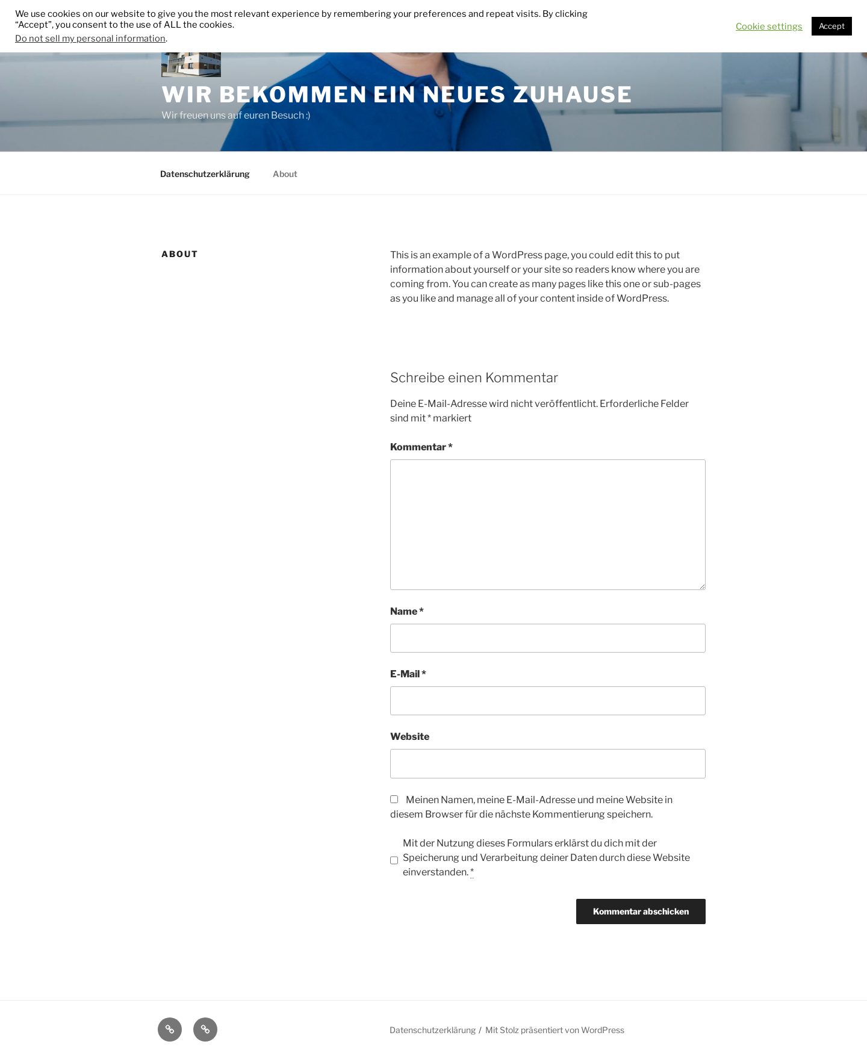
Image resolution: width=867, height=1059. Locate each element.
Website (409, 736)
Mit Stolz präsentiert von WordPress (554, 1030)
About (285, 174)
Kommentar (421, 447)
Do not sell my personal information (90, 38)
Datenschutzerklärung (205, 174)
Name (407, 611)
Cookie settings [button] (769, 26)
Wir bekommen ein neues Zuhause (397, 94)
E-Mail (408, 674)
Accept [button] (832, 26)
